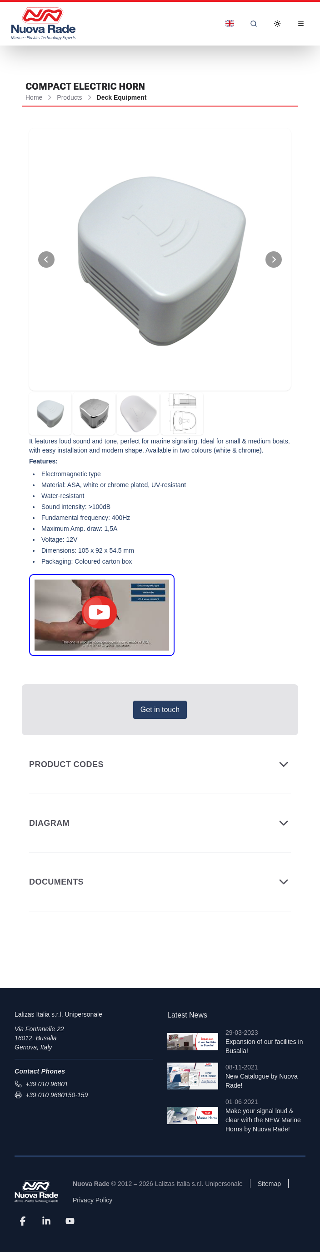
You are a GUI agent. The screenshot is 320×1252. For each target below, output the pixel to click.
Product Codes (160, 764)
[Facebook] (23, 1221)
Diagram (160, 823)
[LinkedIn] (46, 1221)
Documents (160, 882)
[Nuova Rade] (36, 1192)
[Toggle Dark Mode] (277, 23)
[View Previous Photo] (46, 259)
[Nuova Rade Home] (43, 23)
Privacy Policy (92, 1200)
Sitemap (269, 1183)
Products (69, 97)
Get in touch (160, 709)
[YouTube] (70, 1221)
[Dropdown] (229, 23)
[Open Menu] (301, 23)
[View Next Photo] (273, 259)
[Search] (253, 23)
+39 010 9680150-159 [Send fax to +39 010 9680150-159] (51, 1095)
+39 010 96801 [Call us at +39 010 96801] (41, 1084)
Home (33, 97)
